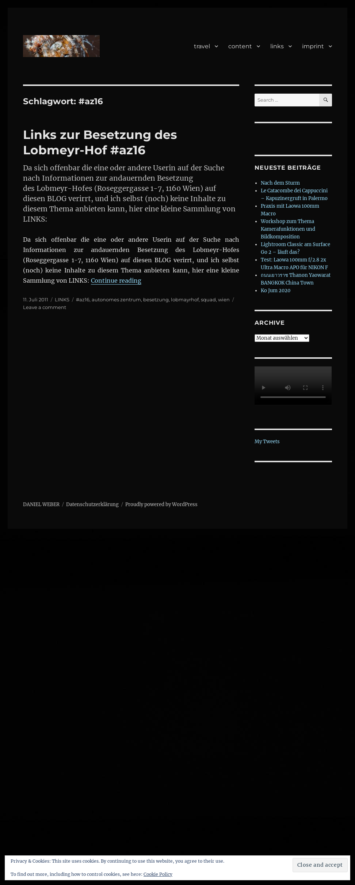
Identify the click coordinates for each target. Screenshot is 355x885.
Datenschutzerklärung (92, 504)
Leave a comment (44, 307)
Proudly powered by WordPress (161, 504)
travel (202, 46)
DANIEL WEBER (41, 504)
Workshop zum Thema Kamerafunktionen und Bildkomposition (288, 229)
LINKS (62, 299)
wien (224, 299)
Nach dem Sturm (280, 183)
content (240, 46)
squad (208, 299)
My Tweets (267, 441)
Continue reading (116, 280)
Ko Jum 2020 (275, 290)
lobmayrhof (185, 299)
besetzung (156, 299)
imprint (313, 46)
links (277, 46)
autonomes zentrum (116, 299)
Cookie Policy (158, 874)
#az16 (82, 299)
